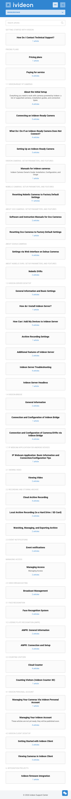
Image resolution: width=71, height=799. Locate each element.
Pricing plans (12, 49)
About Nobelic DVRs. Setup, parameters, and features (31, 264)
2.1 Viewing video (13, 470)
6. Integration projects (17, 768)
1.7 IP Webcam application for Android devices (28, 447)
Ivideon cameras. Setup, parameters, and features (29, 161)
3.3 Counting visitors (16, 657)
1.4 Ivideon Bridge (14, 394)
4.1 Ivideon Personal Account (20, 692)
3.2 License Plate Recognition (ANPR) (23, 622)
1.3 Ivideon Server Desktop (18, 283)
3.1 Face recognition (15, 603)
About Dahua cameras (16, 244)
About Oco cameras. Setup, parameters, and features (31, 209)
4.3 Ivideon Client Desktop (18, 733)
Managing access (14, 559)
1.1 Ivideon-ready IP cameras (19, 84)
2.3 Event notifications (17, 540)
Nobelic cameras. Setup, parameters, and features (30, 187)
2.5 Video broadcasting (17, 583)
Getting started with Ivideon (20, 30)
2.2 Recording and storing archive (22, 489)
